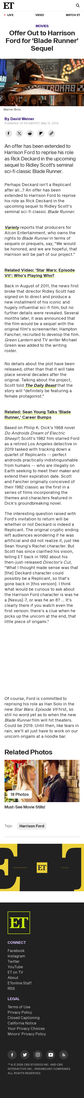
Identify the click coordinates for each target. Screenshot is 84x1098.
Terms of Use (19, 1007)
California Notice (22, 1023)
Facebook (16, 951)
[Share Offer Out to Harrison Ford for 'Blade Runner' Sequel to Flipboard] (41, 134)
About (13, 978)
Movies (42, 26)
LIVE (10, 15)
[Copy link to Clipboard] (51, 134)
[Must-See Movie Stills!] (42, 781)
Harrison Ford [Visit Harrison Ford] (31, 826)
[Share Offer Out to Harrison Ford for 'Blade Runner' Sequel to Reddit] (30, 134)
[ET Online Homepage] (10, 5)
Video (39, 15)
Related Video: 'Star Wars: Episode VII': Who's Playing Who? (39, 273)
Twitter (14, 961)
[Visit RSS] (63, 1055)
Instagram (16, 956)
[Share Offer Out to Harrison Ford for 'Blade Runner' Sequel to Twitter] (19, 134)
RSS (11, 988)
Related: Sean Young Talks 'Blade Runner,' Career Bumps (37, 415)
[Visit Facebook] (12, 1055)
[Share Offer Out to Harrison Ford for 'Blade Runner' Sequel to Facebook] (8, 134)
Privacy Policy (20, 1012)
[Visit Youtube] (50, 1055)
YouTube (15, 967)
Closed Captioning (24, 1018)
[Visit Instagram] (37, 1055)
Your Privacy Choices (26, 1028)
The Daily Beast (40, 385)
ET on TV (15, 972)
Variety (11, 228)
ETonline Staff (20, 983)
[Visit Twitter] (24, 1055)
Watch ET (73, 15)
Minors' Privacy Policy (27, 1034)
